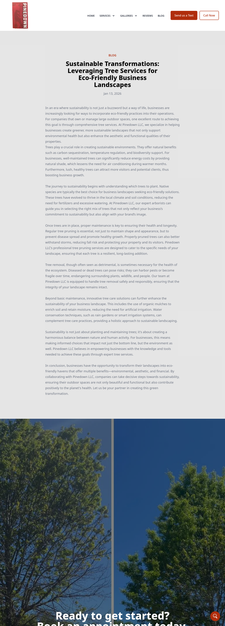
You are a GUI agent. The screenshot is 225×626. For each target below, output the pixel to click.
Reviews (148, 15)
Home (91, 15)
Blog (161, 15)
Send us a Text (184, 15)
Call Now (209, 15)
